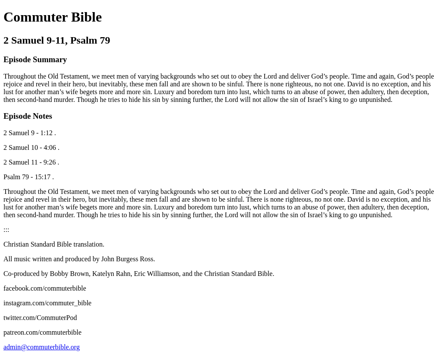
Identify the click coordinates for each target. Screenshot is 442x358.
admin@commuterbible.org (41, 347)
